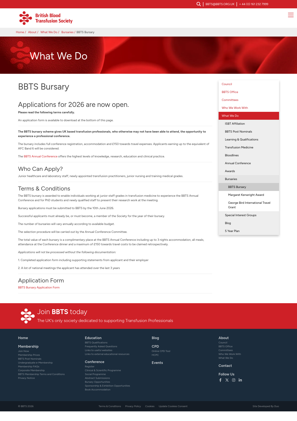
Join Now (23, 351)
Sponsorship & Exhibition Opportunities (107, 385)
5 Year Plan (232, 231)
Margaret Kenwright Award (246, 195)
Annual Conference (238, 163)
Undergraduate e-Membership (35, 362)
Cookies (149, 406)
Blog (228, 223)
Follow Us (226, 374)
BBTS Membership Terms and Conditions (41, 374)
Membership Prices (29, 354)
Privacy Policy (133, 406)
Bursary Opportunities (97, 381)
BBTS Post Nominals (238, 131)
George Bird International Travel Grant (249, 205)
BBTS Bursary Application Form (39, 287)
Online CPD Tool (161, 351)
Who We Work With (235, 108)
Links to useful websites (98, 350)
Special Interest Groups (240, 215)
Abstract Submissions (97, 378)
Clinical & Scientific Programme (103, 370)
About (32, 32)
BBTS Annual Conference (40, 156)
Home (20, 32)
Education (93, 338)
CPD (155, 346)
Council (227, 84)
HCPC (155, 354)
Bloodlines (232, 155)
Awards (230, 171)
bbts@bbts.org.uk (220, 4)
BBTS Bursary (237, 187)
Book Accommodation (97, 389)
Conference (94, 362)
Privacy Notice (26, 378)
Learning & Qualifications (241, 139)
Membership (28, 346)
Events (157, 362)
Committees (230, 100)
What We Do (48, 32)
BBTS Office (230, 92)
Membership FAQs (28, 366)
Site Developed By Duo (266, 406)
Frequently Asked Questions (101, 346)
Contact (225, 365)
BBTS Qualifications (96, 342)
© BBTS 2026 (26, 406)
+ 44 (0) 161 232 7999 (253, 4)
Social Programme (95, 374)
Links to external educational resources (107, 354)
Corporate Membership (31, 370)
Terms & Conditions (110, 406)
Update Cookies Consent (173, 406)
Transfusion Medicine (239, 147)
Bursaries (67, 32)
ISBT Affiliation (235, 124)
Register (89, 366)
